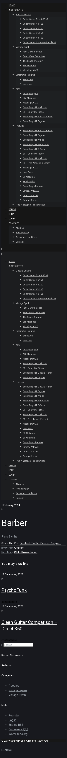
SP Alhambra (29, 181)
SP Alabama (29, 177)
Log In (12, 218)
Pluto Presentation (25, 552)
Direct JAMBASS (31, 191)
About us (20, 228)
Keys (18, 89)
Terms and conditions (26, 237)
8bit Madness (29, 65)
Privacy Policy (22, 232)
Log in (12, 720)
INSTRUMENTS (16, 10)
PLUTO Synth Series (32, 51)
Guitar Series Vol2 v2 (33, 28)
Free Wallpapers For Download (30, 205)
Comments (18, 729)
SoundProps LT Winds (33, 140)
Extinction (28, 79)
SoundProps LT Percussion (36, 144)
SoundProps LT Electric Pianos (38, 116)
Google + (56, 543)
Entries (16, 724)
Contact (20, 242)
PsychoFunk (14, 590)
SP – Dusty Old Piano (33, 112)
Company (14, 223)
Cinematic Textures (25, 75)
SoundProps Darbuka (33, 186)
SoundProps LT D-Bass (34, 149)
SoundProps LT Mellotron (35, 107)
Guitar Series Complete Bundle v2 (39, 42)
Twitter (35, 543)
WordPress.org (18, 734)
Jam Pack (28, 172)
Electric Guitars (23, 14)
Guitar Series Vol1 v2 (33, 24)
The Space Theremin (33, 61)
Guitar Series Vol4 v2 (33, 38)
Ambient (19, 547)
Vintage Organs (30, 93)
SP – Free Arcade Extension (36, 163)
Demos (12, 209)
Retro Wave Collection (34, 56)
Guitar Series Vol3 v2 (33, 33)
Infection (27, 84)
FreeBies (20, 126)
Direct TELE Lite (30, 195)
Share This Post (10, 543)
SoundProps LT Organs (34, 121)
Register (14, 715)
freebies (14, 685)
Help (11, 214)
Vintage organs (18, 690)
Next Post (7, 552)
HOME (12, 5)
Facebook (25, 543)
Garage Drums (30, 200)
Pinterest (45, 543)
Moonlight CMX (30, 70)
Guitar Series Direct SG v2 (35, 19)
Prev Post (7, 547)
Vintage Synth (22, 47)
